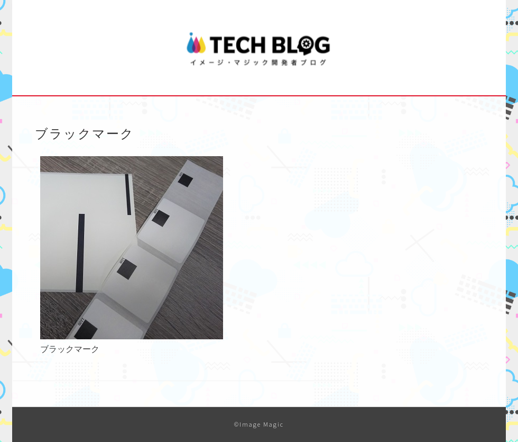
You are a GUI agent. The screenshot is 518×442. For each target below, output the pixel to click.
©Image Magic (259, 424)
